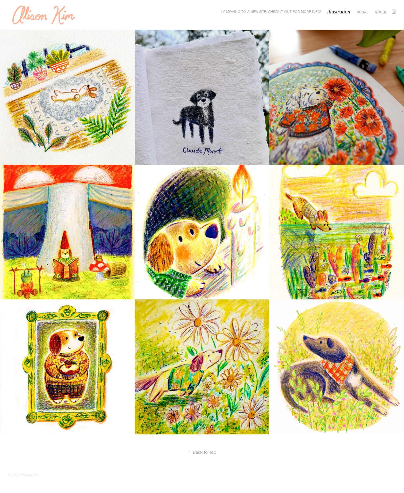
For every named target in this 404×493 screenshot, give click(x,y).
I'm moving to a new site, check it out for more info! (271, 11)
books (362, 11)
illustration (338, 11)
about (380, 11)
